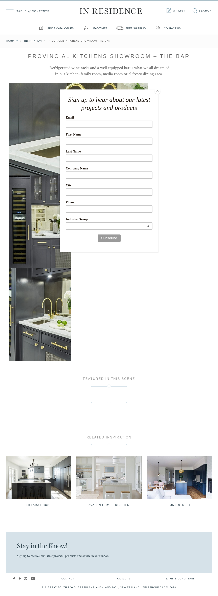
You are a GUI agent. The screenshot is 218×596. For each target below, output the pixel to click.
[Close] (157, 90)
